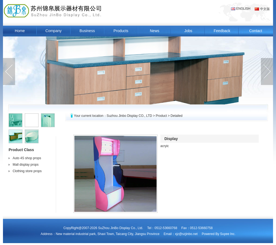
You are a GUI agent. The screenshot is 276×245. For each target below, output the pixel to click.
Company (54, 31)
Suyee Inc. (228, 234)
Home (20, 31)
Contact (255, 31)
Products (120, 31)
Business (87, 31)
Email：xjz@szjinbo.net (181, 234)
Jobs (188, 31)
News (154, 31)
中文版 (262, 9)
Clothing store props (27, 171)
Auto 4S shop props (27, 158)
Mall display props (26, 164)
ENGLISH (240, 9)
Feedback (222, 31)
